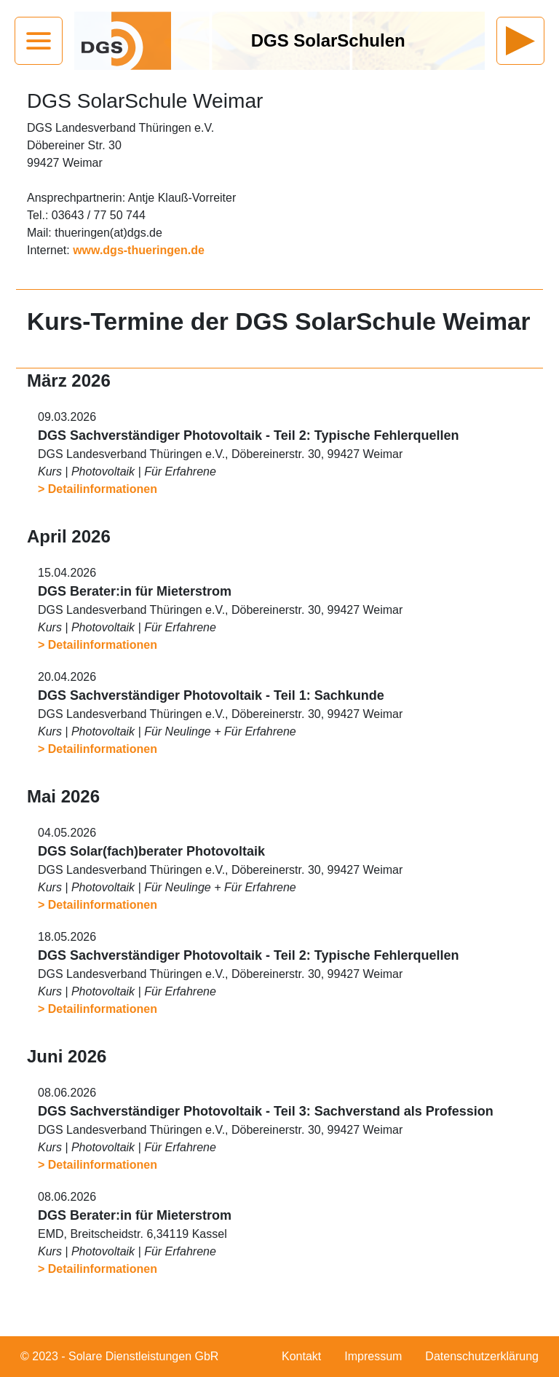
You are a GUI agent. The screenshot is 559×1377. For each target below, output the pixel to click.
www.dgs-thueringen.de (139, 250)
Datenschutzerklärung (482, 1356)
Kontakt (301, 1356)
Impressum (373, 1356)
